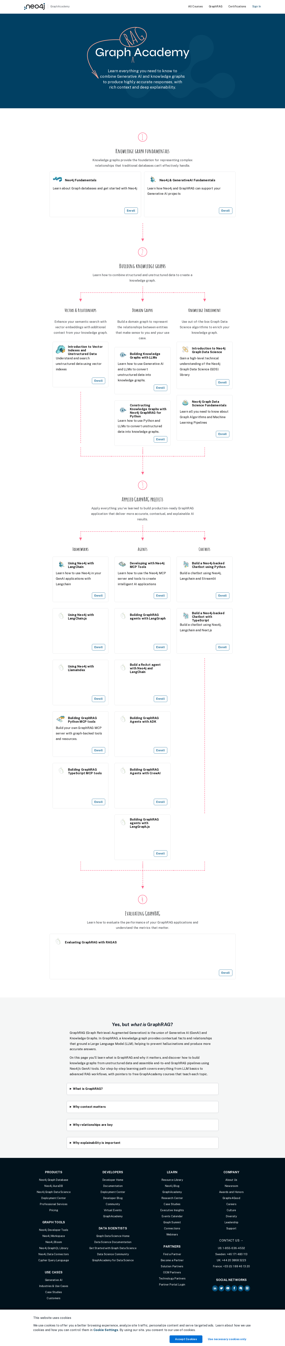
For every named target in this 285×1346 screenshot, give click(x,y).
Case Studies (53, 1292)
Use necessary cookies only (227, 1339)
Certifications (237, 6)
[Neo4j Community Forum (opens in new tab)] (241, 1288)
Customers (53, 1298)
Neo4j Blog (172, 1185)
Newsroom (231, 1185)
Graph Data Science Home (113, 1236)
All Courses (195, 6)
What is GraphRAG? (88, 1089)
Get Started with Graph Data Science (113, 1248)
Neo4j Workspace (53, 1236)
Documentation (113, 1185)
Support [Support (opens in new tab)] (231, 1228)
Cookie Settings (105, 1330)
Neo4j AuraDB (53, 1185)
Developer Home (112, 1179)
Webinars (172, 1234)
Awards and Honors (231, 1192)
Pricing (53, 1210)
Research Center (172, 1198)
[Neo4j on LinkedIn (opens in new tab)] (215, 1288)
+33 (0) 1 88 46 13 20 (236, 1266)
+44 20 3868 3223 (234, 1260)
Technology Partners (172, 1278)
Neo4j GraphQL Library (53, 1248)
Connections (172, 1228)
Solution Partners (172, 1266)
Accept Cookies (186, 1339)
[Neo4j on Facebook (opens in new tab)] (234, 1288)
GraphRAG (215, 6)
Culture (231, 1210)
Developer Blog (113, 1198)
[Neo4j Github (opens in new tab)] (247, 1288)
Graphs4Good (231, 1198)
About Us (231, 1179)
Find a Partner (172, 1254)
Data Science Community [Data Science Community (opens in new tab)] (113, 1254)
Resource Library (172, 1179)
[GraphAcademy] (47, 6)
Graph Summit (172, 1222)
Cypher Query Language (53, 1260)
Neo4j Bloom (53, 1242)
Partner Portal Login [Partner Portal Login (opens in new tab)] (172, 1284)
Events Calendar (172, 1216)
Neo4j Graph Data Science (54, 1192)
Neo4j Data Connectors (53, 1254)
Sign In (256, 6)
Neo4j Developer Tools (53, 1229)
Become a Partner (172, 1260)
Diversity (231, 1216)
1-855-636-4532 (234, 1248)
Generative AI (53, 1280)
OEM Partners (172, 1272)
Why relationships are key (93, 1125)
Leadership (231, 1222)
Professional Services (53, 1204)
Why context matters (89, 1107)
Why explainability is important (96, 1143)
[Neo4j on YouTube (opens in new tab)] (228, 1288)
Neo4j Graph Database (53, 1179)
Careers (231, 1204)
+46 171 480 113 (237, 1254)
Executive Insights (172, 1210)
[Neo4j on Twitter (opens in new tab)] (221, 1288)
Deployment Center (53, 1198)
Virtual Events (113, 1210)
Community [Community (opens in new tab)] (113, 1204)
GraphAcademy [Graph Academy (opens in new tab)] (112, 1216)
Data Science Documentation (113, 1242)
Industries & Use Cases (53, 1286)
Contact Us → (231, 1240)
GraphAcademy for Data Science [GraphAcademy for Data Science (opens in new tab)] (113, 1260)
